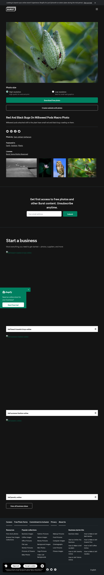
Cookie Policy (38, 570)
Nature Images (42, 537)
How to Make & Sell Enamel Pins (90, 540)
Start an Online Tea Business (75, 540)
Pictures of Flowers (28, 551)
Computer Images (59, 540)
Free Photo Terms (21, 521)
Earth (8, 145)
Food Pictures (57, 537)
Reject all (16, 566)
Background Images (44, 544)
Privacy (54, 521)
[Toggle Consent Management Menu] (6, 566)
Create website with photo (52, 107)
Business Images (27, 533)
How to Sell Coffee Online (90, 546)
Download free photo (52, 100)
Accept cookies (30, 566)
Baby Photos (26, 554)
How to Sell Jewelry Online (75, 552)
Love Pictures (57, 547)
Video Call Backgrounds (41, 555)
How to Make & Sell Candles (90, 552)
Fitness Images (58, 551)
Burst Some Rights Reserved (17, 153)
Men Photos (41, 547)
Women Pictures (27, 547)
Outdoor (14, 145)
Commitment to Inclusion (39, 521)
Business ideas (74, 533)
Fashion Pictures (43, 533)
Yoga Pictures (42, 551)
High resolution (15, 92)
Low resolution (60, 92)
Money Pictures (42, 540)
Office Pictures (27, 540)
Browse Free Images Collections (13, 538)
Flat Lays (25, 544)
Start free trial (13, 304)
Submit (70, 214)
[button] (6, 566)
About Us (62, 521)
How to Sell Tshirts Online (75, 558)
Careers (9, 521)
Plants (20, 145)
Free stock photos (12, 533)
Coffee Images (26, 537)
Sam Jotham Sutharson (22, 136)
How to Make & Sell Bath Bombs (90, 534)
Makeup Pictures (58, 533)
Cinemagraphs (58, 544)
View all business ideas (19, 505)
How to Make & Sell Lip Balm (75, 546)
